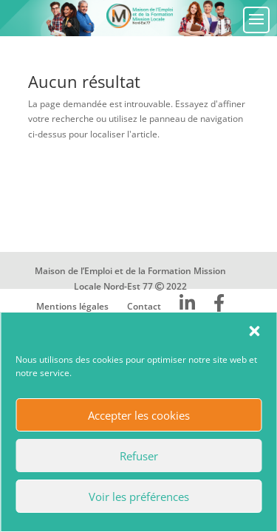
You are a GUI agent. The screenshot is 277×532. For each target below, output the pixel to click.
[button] (254, 331)
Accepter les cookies (139, 415)
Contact (144, 306)
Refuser (139, 456)
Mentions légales (72, 306)
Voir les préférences (139, 496)
